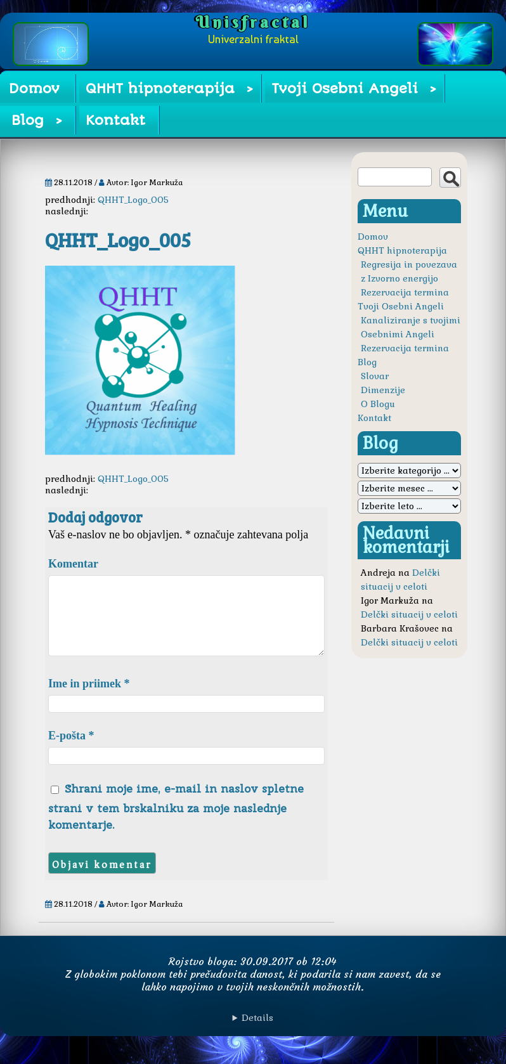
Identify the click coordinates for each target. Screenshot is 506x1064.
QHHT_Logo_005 (133, 199)
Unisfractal (253, 22)
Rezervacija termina (405, 292)
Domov (34, 88)
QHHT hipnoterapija (160, 88)
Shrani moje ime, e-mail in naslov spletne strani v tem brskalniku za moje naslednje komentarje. (176, 821)
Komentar (73, 563)
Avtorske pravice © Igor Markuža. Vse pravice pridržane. (253, 1033)
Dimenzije (383, 390)
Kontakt (115, 120)
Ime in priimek (89, 698)
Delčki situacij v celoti (409, 614)
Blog (27, 120)
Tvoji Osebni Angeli (344, 88)
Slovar (375, 376)
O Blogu (378, 404)
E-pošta (71, 750)
